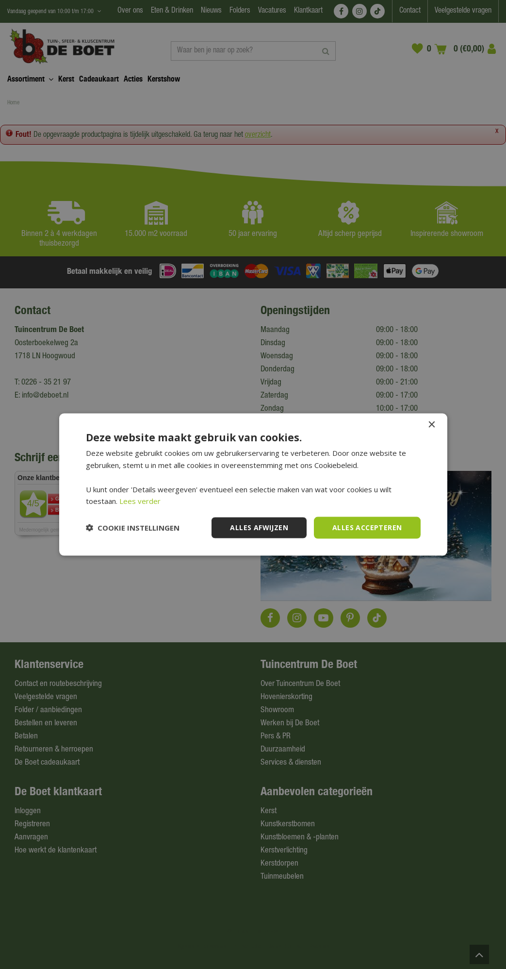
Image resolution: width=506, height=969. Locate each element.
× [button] (431, 425)
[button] (133, 527)
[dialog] (253, 484)
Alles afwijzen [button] (259, 527)
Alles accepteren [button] (367, 527)
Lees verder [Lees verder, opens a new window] (140, 501)
